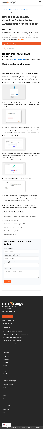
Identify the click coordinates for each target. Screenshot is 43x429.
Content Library (8, 390)
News (4, 412)
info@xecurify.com (10, 311)
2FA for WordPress (13, 10)
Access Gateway (8, 346)
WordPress (6, 356)
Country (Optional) (9, 262)
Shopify (5, 362)
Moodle (5, 374)
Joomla (5, 368)
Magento (6, 371)
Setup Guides (24, 10)
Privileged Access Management (12, 337)
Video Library (7, 393)
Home (4, 10)
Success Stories (8, 384)
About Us (6, 409)
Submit (8, 281)
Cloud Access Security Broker (12, 340)
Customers (6, 418)
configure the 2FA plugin (18, 59)
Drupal (5, 365)
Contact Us (6, 421)
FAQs (4, 396)
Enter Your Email (9, 248)
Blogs (5, 387)
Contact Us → (7, 316)
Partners (5, 415)
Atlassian (6, 359)
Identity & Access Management (12, 331)
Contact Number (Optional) (12, 255)
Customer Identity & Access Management (16, 334)
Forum (5, 399)
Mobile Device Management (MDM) (13, 343)
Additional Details (9, 269)
